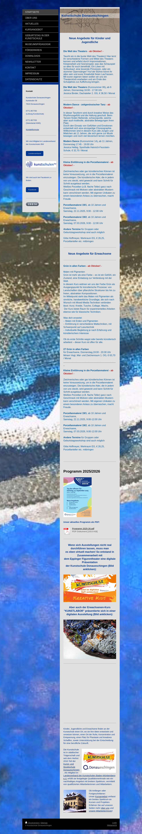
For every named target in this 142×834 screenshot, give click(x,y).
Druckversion (32, 823)
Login (114, 823)
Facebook (32, 190)
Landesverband (34, 153)
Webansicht (112, 825)
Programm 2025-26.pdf (83, 528)
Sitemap (44, 823)
